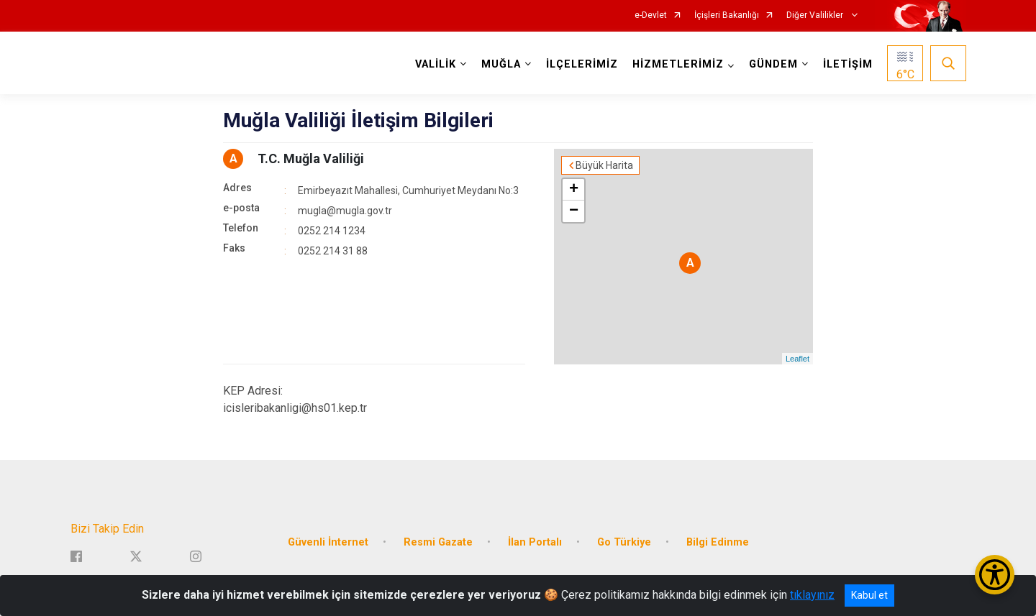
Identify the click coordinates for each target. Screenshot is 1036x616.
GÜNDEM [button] (773, 64)
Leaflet (797, 358)
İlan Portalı (535, 541)
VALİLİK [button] (435, 64)
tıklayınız (812, 595)
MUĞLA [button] (501, 64)
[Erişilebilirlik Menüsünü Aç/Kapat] (994, 574)
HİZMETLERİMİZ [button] (678, 64)
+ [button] (573, 190)
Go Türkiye (624, 541)
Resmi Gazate (438, 541)
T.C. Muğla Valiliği (311, 158)
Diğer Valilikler (815, 15)
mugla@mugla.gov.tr (345, 210)
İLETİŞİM (848, 64)
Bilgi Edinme (717, 541)
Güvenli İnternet (328, 541)
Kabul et (869, 595)
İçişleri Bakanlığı (726, 15)
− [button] (573, 211)
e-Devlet (651, 15)
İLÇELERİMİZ (582, 64)
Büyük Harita (604, 165)
